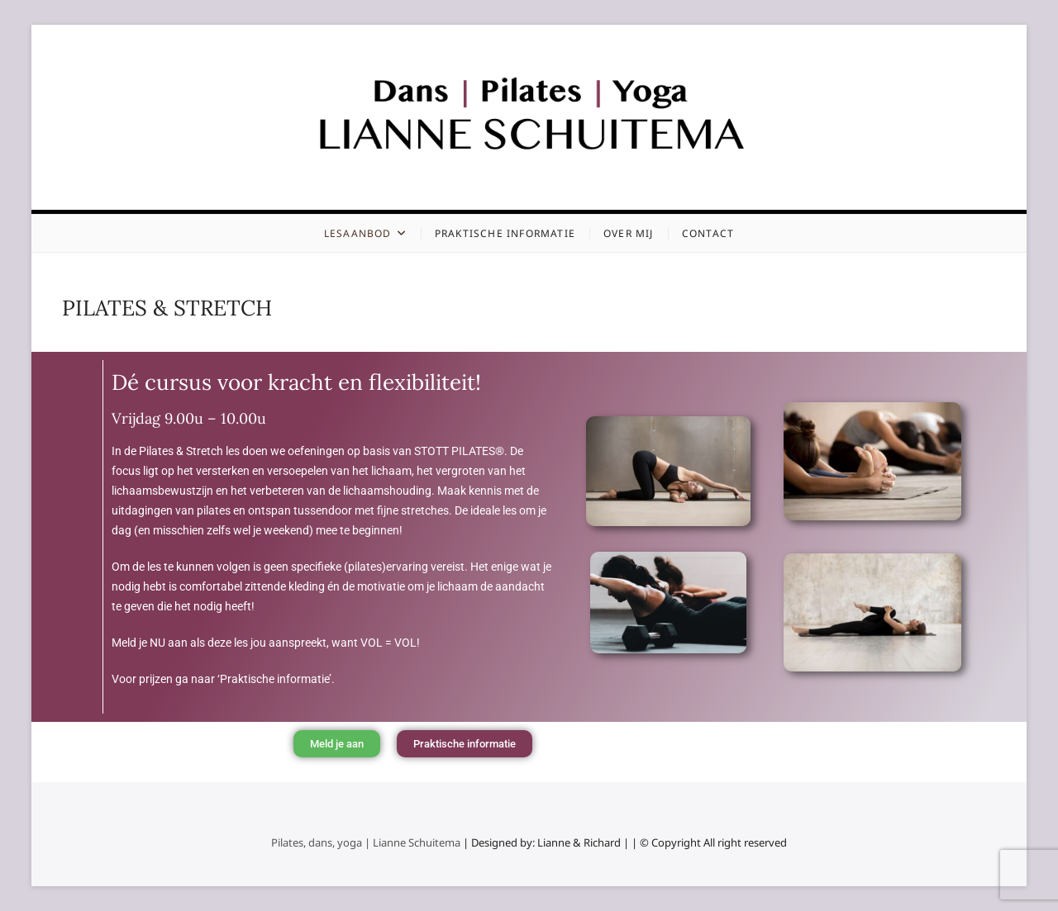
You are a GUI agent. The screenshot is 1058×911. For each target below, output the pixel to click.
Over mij (628, 233)
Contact (708, 233)
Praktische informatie (505, 233)
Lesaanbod (358, 233)
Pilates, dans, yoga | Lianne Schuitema (365, 842)
